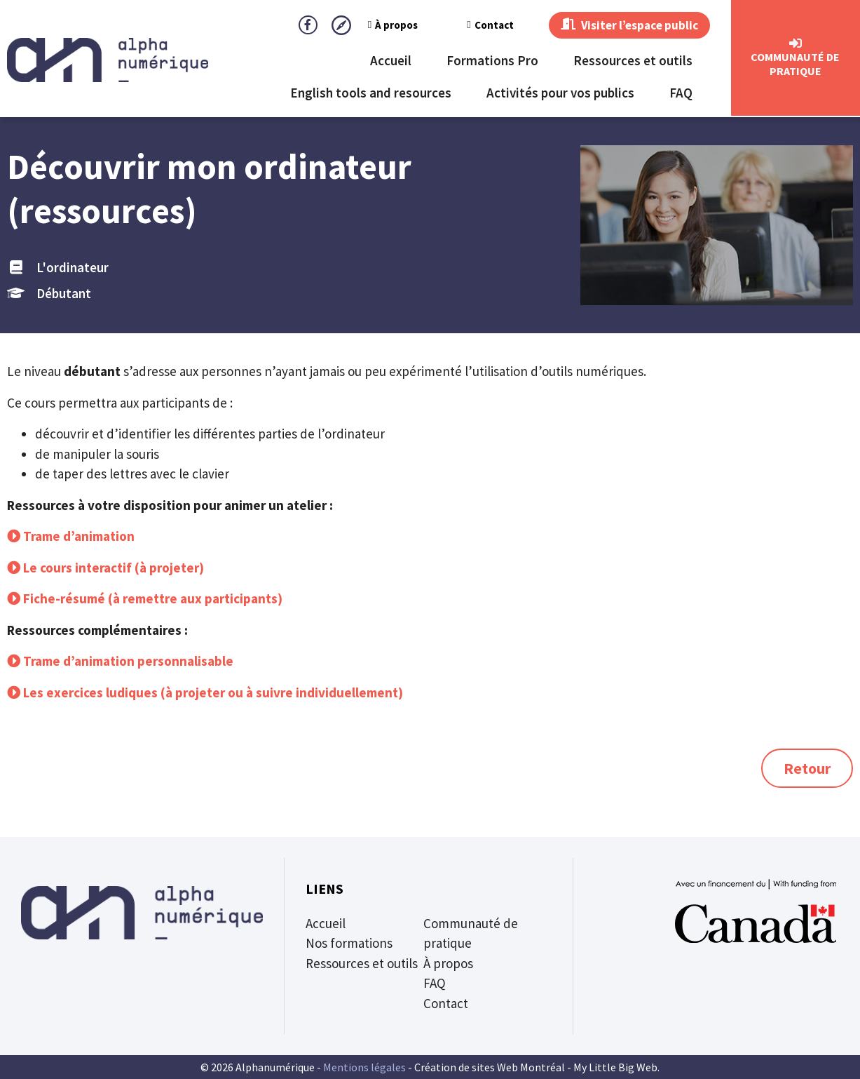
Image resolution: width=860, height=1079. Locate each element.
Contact (467, 25)
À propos (370, 25)
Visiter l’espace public (618, 26)
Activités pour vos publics (560, 94)
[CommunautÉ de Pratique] (795, 45)
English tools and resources (370, 94)
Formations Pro (492, 61)
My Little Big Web (615, 1067)
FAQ (680, 94)
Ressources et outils (632, 61)
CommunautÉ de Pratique (795, 65)
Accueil (390, 61)
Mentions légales (364, 1067)
